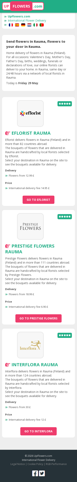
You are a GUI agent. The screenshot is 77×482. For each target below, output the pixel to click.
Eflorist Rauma (31, 133)
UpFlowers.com (17, 16)
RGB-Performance (56, 464)
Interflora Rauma (34, 364)
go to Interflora (38, 431)
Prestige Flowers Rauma (29, 249)
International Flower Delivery (25, 20)
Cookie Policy (35, 464)
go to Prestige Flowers (38, 318)
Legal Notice (17, 464)
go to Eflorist (38, 200)
